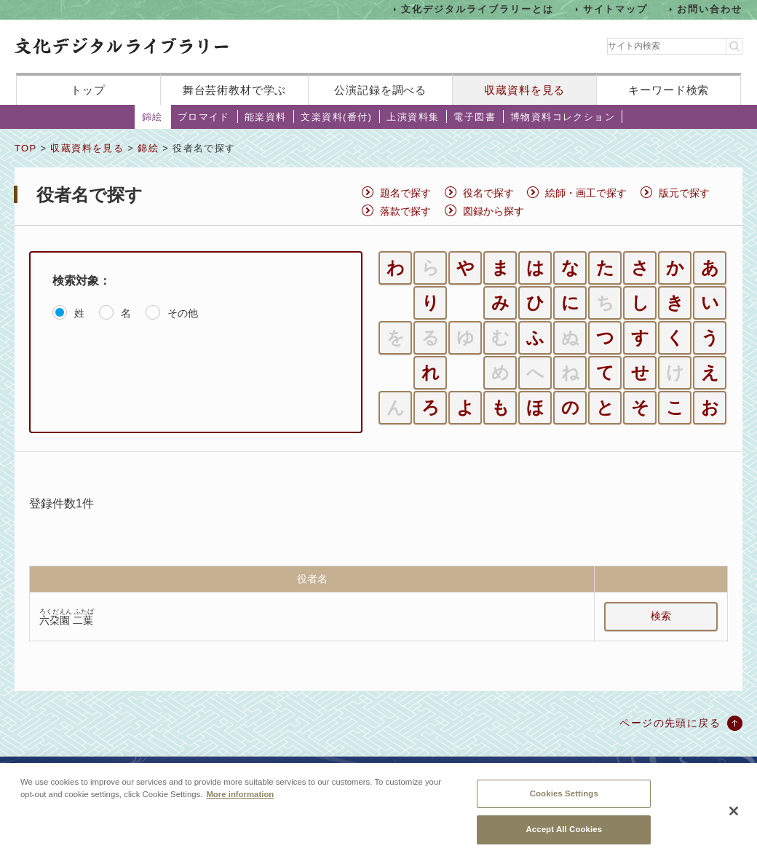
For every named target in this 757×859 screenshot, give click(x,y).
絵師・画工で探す (586, 193)
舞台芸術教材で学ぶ (235, 90)
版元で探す (684, 193)
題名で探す (405, 193)
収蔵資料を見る (524, 90)
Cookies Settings (564, 800)
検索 (661, 616)
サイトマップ (616, 9)
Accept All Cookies (564, 837)
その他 (182, 313)
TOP (25, 148)
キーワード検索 (668, 90)
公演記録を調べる (380, 90)
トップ (88, 90)
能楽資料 (266, 116)
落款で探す (405, 211)
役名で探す (488, 193)
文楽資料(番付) (336, 116)
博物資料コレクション (562, 116)
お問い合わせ (709, 9)
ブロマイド (204, 116)
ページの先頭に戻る (670, 723)
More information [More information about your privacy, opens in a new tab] (240, 801)
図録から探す (493, 211)
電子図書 (474, 116)
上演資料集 (413, 116)
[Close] (734, 819)
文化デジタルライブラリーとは (477, 9)
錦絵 (152, 116)
